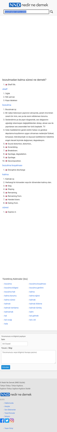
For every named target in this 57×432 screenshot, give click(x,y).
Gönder (5, 367)
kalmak (32, 300)
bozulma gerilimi (36, 288)
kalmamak (8, 312)
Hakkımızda (9, 403)
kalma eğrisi (34, 296)
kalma (5, 174)
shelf (4, 89)
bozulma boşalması (12, 165)
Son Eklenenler (10, 410)
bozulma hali (9, 292)
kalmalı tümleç (35, 308)
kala (6, 324)
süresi (5, 207)
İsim (3, 339)
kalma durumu (10, 296)
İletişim (7, 416)
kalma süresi (9, 300)
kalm (31, 312)
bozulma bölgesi (11, 288)
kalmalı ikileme (35, 304)
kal (5, 316)
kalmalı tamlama (11, 308)
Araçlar (7, 406)
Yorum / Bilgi (6, 348)
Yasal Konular (10, 413)
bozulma (6, 105)
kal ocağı (8, 320)
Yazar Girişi (9, 428)
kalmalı (7, 304)
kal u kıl (32, 320)
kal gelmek (34, 316)
